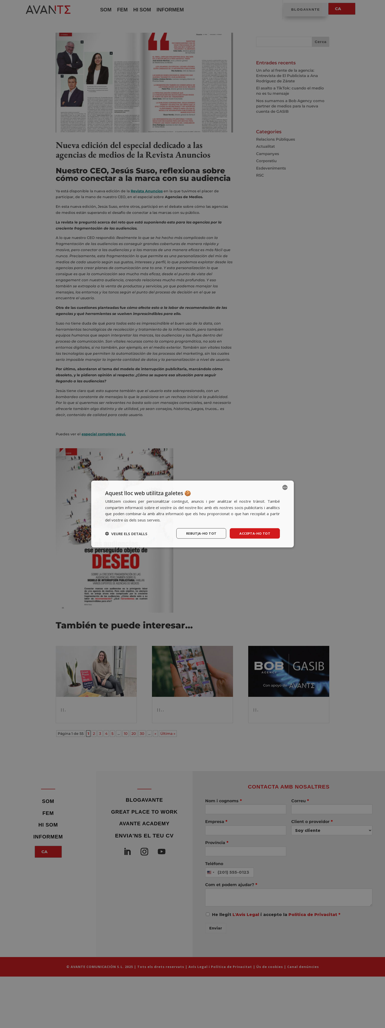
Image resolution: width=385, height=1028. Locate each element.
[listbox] (284, 486)
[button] (126, 533)
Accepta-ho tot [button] (253, 533)
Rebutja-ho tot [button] (197, 533)
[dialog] (192, 514)
